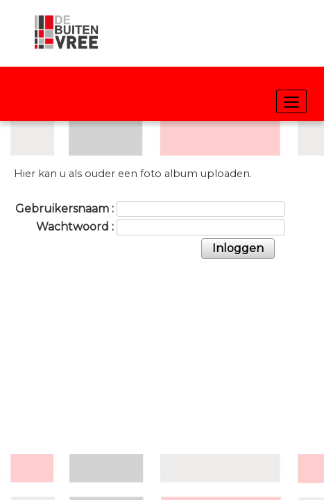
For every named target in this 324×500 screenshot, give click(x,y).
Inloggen (238, 248)
